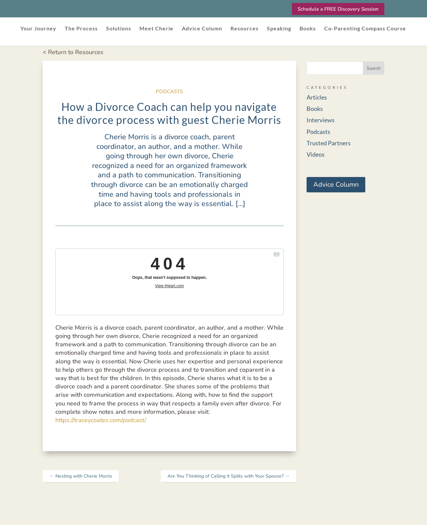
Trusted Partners (329, 143)
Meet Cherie (156, 28)
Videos (316, 154)
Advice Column (202, 28)
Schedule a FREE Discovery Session (338, 9)
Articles (317, 97)
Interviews (321, 120)
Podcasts (169, 91)
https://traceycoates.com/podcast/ (100, 420)
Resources (245, 28)
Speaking (279, 28)
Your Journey (38, 28)
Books (308, 28)
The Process (81, 28)
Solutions (118, 28)
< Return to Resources (73, 52)
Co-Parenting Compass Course (365, 28)
